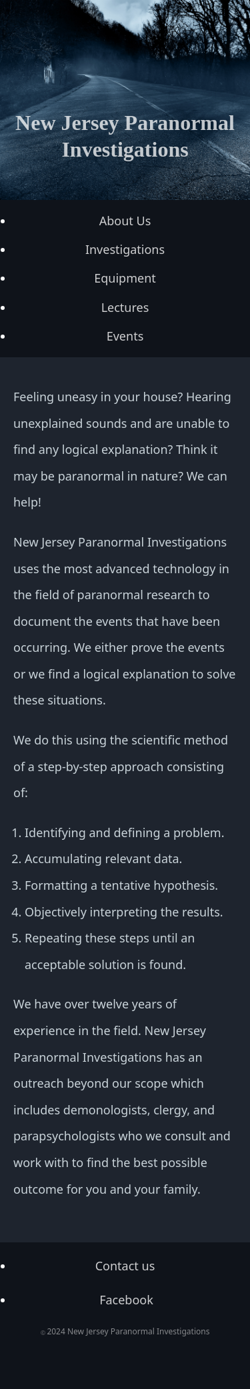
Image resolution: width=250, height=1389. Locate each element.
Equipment (125, 278)
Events (125, 336)
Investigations (125, 249)
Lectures (125, 307)
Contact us (125, 1266)
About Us (125, 221)
